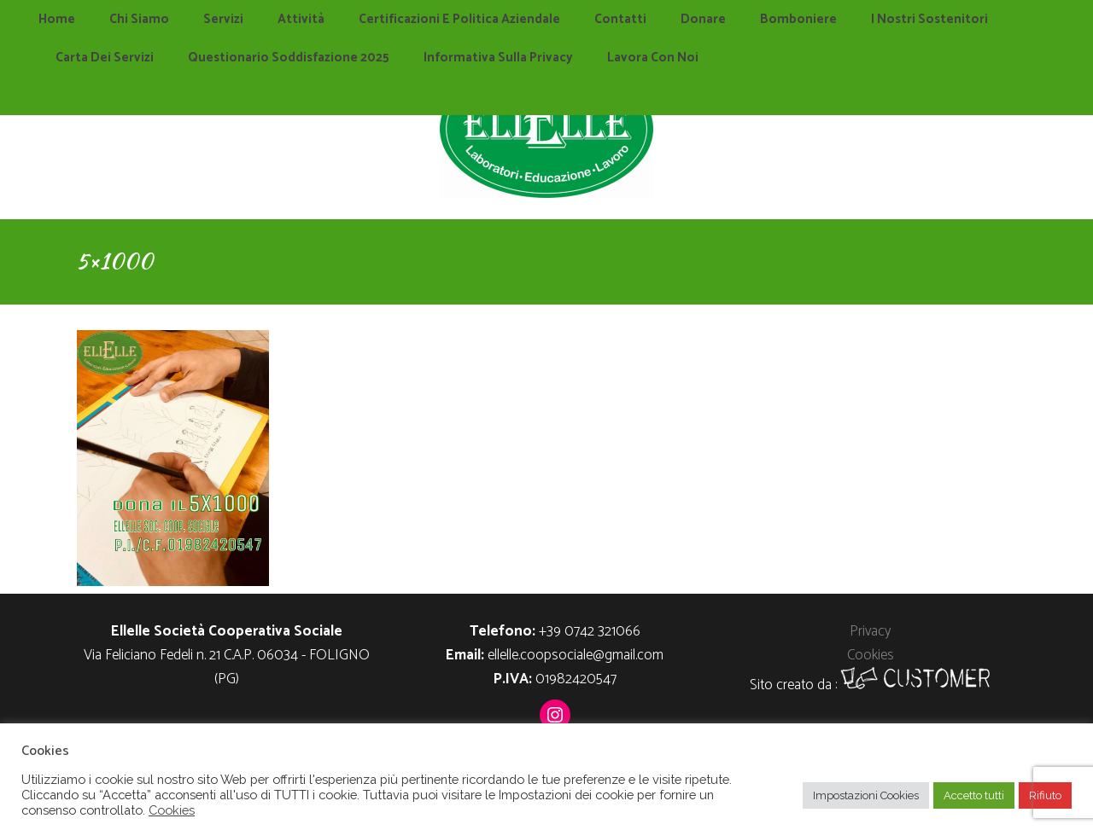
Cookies (870, 655)
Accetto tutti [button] (974, 795)
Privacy (870, 631)
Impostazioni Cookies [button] (866, 795)
